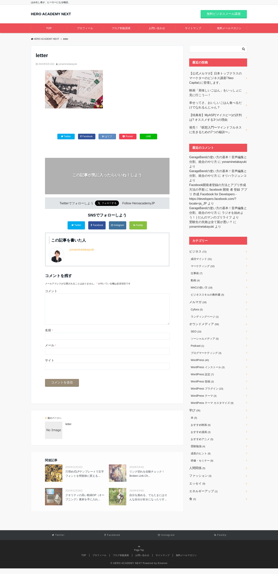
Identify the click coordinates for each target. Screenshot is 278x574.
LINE (148, 137)
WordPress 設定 (202, 374)
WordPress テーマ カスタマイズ (212, 402)
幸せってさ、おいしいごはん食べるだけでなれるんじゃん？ (215, 105)
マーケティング (202, 266)
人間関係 (197, 468)
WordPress (200, 360)
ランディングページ (205, 316)
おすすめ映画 (201, 424)
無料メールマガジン (229, 28)
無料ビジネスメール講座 (224, 13)
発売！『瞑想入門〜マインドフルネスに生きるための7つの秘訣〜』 (215, 130)
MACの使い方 (201, 287)
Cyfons (197, 309)
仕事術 (197, 273)
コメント (51, 290)
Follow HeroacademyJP (138, 204)
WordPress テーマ (203, 395)
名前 (49, 335)
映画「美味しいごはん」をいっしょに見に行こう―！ (215, 93)
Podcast (197, 345)
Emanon (163, 568)
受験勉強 (198, 446)
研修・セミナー (202, 460)
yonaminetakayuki (67, 64)
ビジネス (198, 251)
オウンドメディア (204, 324)
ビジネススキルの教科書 (207, 294)
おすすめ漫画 (201, 432)
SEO (196, 331)
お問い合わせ (157, 28)
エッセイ (197, 483)
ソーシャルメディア (205, 338)
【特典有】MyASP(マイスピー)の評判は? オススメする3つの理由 (215, 117)
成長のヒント (201, 453)
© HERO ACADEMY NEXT (126, 568)
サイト (49, 365)
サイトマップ (193, 28)
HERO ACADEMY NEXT (56, 14)
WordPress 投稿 (202, 381)
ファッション (200, 475)
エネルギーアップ (203, 491)
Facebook (97, 225)
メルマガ (198, 302)
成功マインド (201, 258)
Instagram (117, 225)
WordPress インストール (208, 367)
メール (50, 351)
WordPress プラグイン (207, 388)
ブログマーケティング (206, 352)
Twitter (76, 225)
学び (194, 410)
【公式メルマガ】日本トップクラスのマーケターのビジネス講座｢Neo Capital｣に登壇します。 (215, 78)
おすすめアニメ (202, 439)
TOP (49, 28)
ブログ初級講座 (121, 28)
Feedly (138, 225)
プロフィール (85, 28)
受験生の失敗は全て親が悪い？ (210, 222)
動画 (195, 280)
